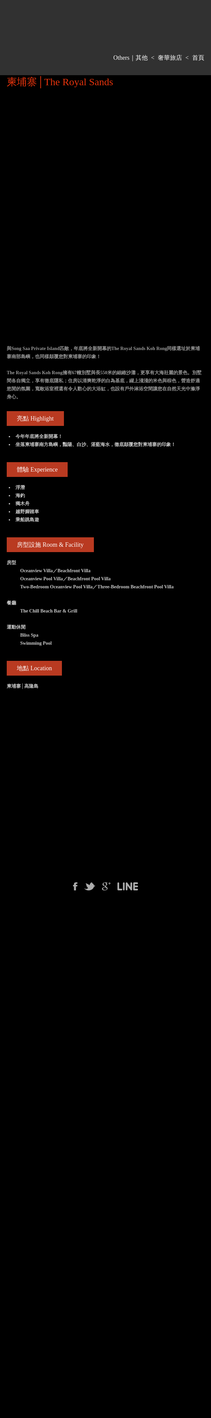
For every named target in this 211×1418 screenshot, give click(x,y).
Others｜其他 (130, 57)
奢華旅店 (170, 57)
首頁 (198, 57)
